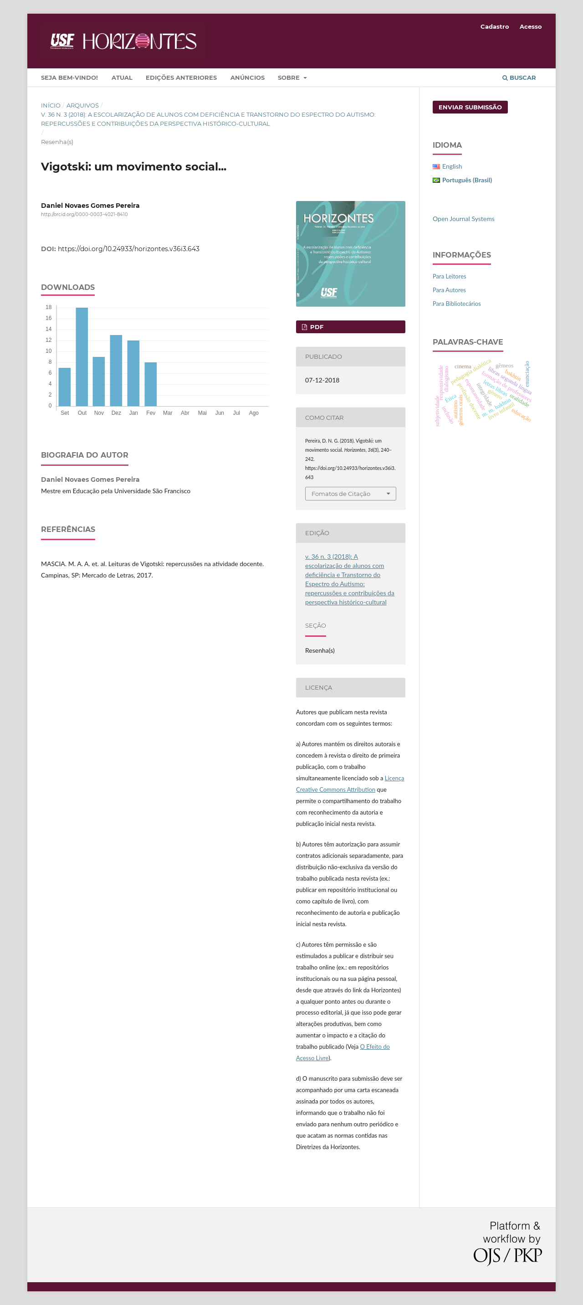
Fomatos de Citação (341, 493)
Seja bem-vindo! (69, 77)
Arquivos (82, 105)
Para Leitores (449, 276)
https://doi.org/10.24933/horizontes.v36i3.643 (128, 249)
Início (51, 105)
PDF (315, 326)
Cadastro (495, 26)
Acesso (531, 26)
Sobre (290, 77)
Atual (122, 77)
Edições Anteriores (181, 77)
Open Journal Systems (464, 218)
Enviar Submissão (470, 107)
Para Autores (449, 290)
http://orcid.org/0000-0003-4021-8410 (84, 214)
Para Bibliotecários (457, 303)
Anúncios (247, 77)
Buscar (519, 77)
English (452, 166)
